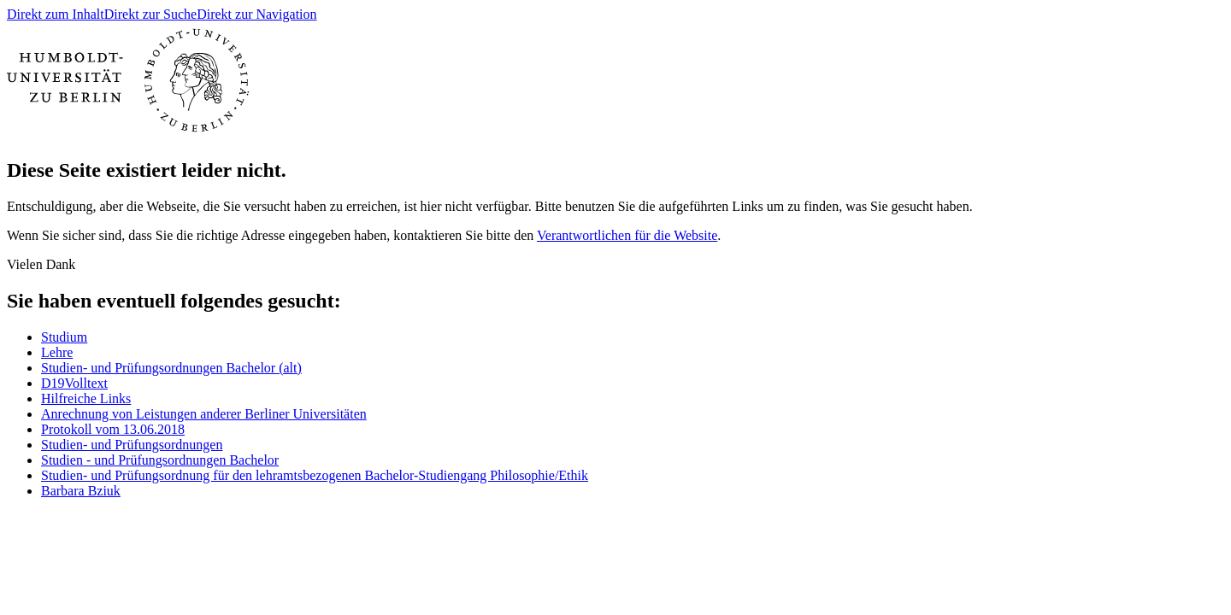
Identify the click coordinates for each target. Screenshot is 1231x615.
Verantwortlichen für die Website (627, 235)
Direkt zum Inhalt (55, 14)
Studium (64, 337)
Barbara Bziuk (81, 490)
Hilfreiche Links (86, 398)
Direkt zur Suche (150, 14)
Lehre (57, 352)
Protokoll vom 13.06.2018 (113, 429)
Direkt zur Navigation (256, 14)
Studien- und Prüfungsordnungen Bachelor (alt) (171, 367)
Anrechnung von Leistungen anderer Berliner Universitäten (204, 414)
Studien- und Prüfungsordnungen (131, 444)
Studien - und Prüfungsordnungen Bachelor (160, 460)
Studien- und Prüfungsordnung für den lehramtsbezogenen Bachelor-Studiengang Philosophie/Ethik (314, 475)
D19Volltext (74, 383)
